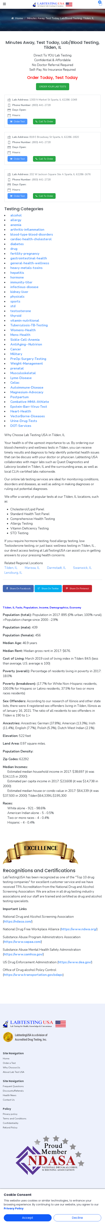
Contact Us (9, 1099)
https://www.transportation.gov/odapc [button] (33, 975)
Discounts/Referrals (13, 1090)
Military (16, 354)
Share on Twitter (48, 588)
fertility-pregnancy (24, 254)
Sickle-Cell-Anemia (25, 340)
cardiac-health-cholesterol (31, 239)
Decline (77, 1218)
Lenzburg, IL (13, 573)
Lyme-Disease (21, 378)
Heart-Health (20, 411)
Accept (27, 1218)
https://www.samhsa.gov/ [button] (23, 954)
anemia (15, 225)
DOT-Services (20, 426)
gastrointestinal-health (28, 258)
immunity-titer (21, 282)
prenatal (17, 368)
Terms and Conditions (14, 1118)
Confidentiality (10, 1123)
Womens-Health (23, 330)
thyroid (15, 316)
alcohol (16, 215)
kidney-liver (19, 292)
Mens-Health (20, 335)
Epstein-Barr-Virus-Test (28, 407)
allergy (15, 220)
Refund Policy (10, 1127)
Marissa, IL (32, 568)
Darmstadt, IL (56, 568)
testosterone (20, 311)
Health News (9, 1095)
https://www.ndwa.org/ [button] (79, 929)
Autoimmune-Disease (26, 387)
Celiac (14, 383)
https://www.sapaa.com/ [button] (22, 942)
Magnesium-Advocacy (26, 392)
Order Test (17, 121)
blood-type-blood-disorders (31, 234)
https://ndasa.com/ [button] (18, 921)
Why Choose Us (11, 1067)
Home (17, 18)
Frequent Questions (13, 1086)
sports (15, 301)
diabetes (17, 244)
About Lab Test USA (13, 1072)
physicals (17, 296)
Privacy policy (10, 1114)
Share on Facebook (18, 588)
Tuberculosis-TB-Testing (29, 325)
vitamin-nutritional (24, 320)
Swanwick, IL (82, 568)
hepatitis (17, 273)
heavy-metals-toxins (26, 268)
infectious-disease (24, 287)
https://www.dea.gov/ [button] (74, 962)
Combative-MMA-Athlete (29, 402)
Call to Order (44, 121)
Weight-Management (26, 363)
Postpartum (19, 397)
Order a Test (9, 1063)
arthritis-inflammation (27, 230)
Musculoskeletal (23, 373)
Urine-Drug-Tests (23, 421)
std (12, 306)
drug (13, 249)
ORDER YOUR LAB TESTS (52, 86)
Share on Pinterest (77, 588)
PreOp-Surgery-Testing (28, 359)
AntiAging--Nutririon (26, 344)
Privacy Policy (14, 1208)
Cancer (15, 349)
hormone (17, 277)
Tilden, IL (10, 568)
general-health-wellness (29, 263)
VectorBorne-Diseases (27, 416)
